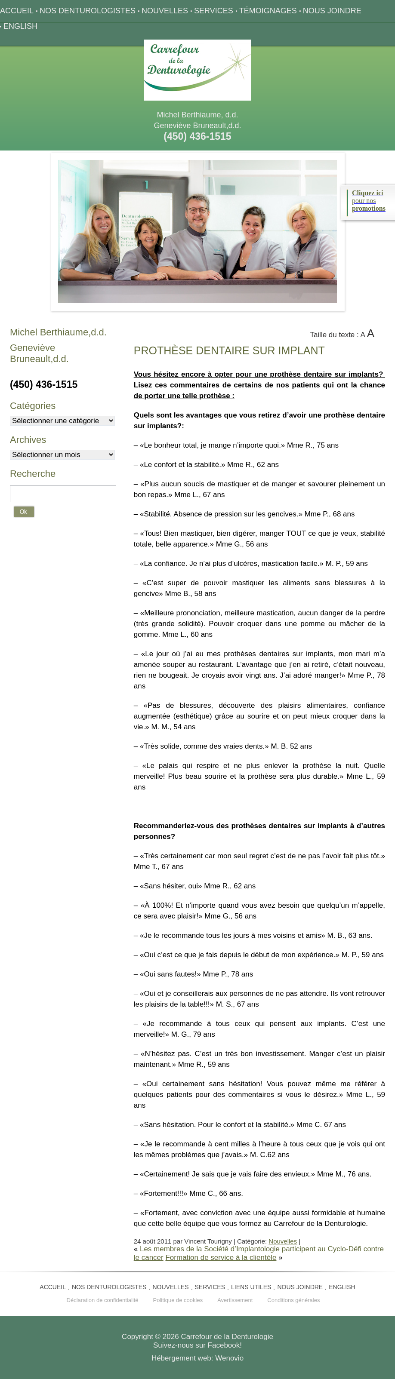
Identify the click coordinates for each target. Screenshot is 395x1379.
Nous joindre (332, 10)
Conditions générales (293, 1300)
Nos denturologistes (88, 10)
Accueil (17, 10)
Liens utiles (251, 1287)
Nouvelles (165, 10)
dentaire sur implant (229, 350)
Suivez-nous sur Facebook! (197, 1345)
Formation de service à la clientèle (220, 1257)
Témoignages (268, 10)
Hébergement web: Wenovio (197, 1358)
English (20, 26)
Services (213, 10)
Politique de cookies (178, 1300)
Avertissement (235, 1300)
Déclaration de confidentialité (103, 1300)
